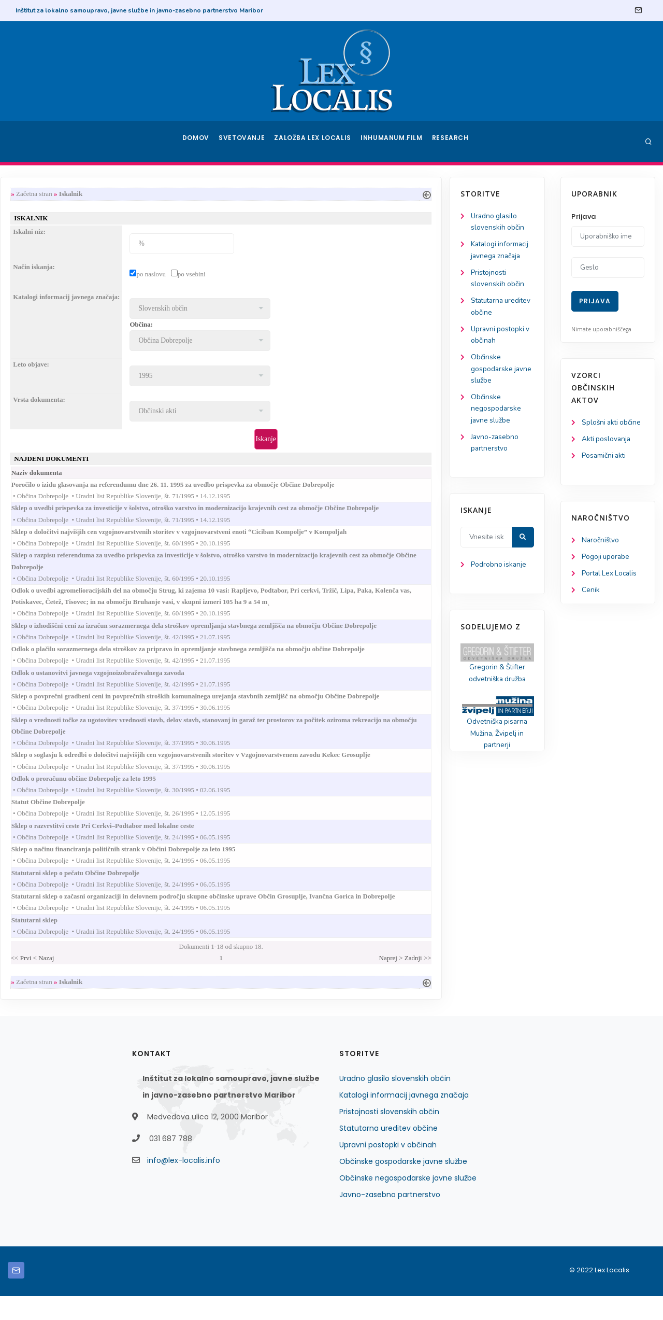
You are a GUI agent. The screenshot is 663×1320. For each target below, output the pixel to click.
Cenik (591, 593)
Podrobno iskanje (57, 575)
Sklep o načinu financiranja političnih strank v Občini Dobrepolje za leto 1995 (247, 868)
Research (451, 141)
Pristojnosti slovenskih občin (389, 1135)
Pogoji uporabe (606, 559)
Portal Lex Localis (611, 576)
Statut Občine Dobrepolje (172, 819)
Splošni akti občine (612, 423)
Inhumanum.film (392, 141)
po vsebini (305, 275)
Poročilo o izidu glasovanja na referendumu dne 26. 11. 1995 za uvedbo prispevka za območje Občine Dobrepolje (296, 488)
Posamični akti (605, 457)
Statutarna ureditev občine (388, 1152)
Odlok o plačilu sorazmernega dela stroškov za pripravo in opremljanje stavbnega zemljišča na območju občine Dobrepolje (311, 659)
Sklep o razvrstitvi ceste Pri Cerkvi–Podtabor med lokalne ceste (226, 843)
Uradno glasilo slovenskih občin (395, 1102)
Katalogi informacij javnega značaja (404, 1119)
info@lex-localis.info (183, 1184)
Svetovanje (245, 141)
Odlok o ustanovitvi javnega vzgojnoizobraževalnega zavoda (221, 684)
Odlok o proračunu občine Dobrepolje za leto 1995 (207, 794)
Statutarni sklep (158, 942)
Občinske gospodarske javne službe (60, 374)
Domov (197, 141)
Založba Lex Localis (316, 141)
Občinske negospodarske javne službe (54, 415)
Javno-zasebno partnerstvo (389, 1218)
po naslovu (264, 275)
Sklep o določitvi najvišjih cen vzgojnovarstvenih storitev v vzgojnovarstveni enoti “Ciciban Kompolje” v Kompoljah (302, 537)
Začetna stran (147, 194)
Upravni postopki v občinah (388, 1168)
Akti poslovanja (607, 440)
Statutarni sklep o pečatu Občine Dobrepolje (199, 892)
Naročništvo (601, 542)
